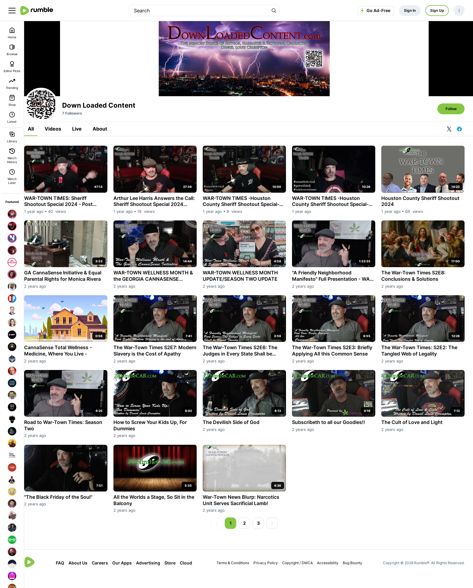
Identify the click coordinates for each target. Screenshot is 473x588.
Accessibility (330, 574)
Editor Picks (12, 67)
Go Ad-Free (374, 10)
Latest (12, 117)
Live (85, 145)
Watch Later (12, 177)
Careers (105, 574)
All (39, 145)
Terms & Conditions (236, 574)
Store (175, 574)
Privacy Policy (268, 574)
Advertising (153, 574)
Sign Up (437, 10)
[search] (198, 10)
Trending (12, 84)
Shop (12, 100)
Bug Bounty (355, 574)
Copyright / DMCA (300, 574)
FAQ (65, 574)
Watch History (12, 156)
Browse (12, 50)
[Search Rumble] (273, 10)
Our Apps (127, 574)
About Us (83, 574)
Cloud (191, 574)
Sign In (410, 10)
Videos (61, 145)
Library (12, 137)
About (108, 145)
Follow (451, 125)
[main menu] (12, 10)
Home (12, 33)
